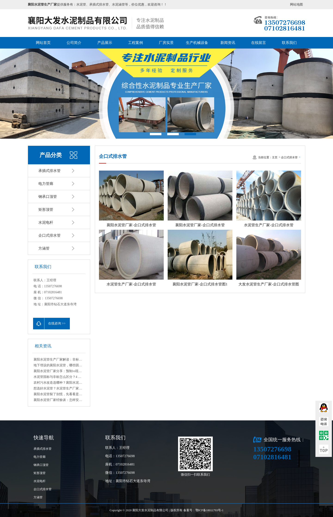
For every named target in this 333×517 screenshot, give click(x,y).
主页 (275, 157)
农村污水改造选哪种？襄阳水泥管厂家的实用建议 (59, 382)
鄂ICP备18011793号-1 (209, 510)
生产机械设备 (197, 43)
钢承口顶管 (47, 197)
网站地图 (296, 4)
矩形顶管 (45, 209)
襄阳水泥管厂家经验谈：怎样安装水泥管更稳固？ (59, 400)
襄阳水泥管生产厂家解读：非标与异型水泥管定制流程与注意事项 (59, 359)
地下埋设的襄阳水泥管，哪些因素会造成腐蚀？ (59, 365)
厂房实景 (166, 43)
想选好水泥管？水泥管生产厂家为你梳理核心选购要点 (59, 388)
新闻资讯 (227, 43)
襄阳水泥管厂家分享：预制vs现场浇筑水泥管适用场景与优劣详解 (59, 371)
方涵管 (43, 248)
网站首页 (43, 43)
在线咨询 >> (56, 323)
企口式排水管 (49, 235)
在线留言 (258, 43)
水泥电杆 (45, 222)
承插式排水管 (49, 171)
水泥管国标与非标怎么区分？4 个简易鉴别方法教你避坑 (59, 377)
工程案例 (135, 43)
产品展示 (104, 43)
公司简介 (74, 43)
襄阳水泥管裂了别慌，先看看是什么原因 (59, 394)
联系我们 (289, 43)
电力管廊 (45, 184)
